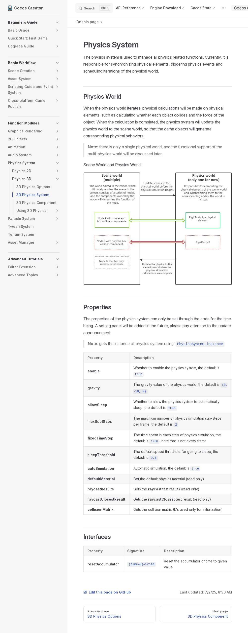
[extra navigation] (223, 8)
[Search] (94, 8)
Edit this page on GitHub (107, 592)
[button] (26, 22)
